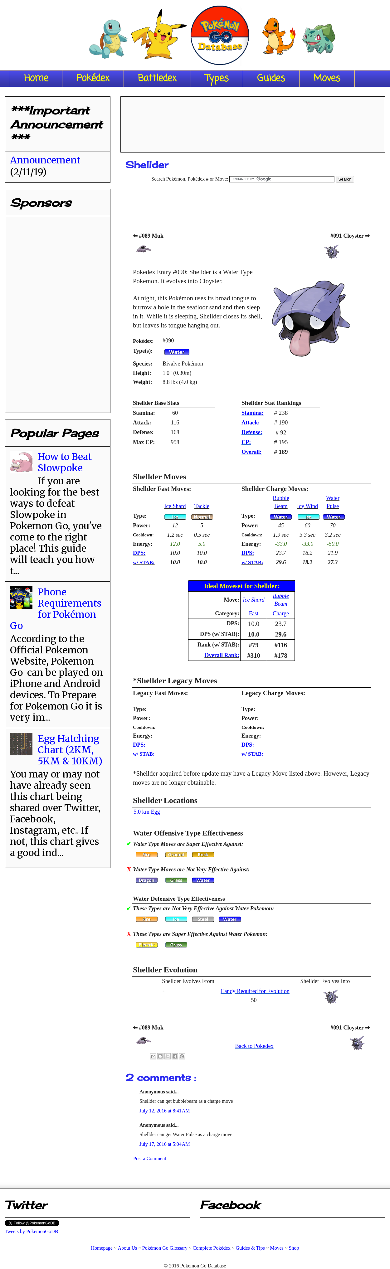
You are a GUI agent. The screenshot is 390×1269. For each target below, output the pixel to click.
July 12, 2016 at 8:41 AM (164, 1110)
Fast (253, 613)
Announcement (45, 160)
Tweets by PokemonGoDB (31, 1231)
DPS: (139, 553)
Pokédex (93, 78)
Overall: (251, 452)
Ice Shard (175, 506)
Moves (327, 78)
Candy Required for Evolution (255, 991)
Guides (271, 78)
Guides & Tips (250, 1248)
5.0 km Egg (147, 812)
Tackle (201, 506)
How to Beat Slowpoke (65, 462)
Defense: (251, 432)
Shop (294, 1248)
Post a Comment (149, 1158)
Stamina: (252, 413)
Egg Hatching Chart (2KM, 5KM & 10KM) (70, 750)
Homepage (101, 1248)
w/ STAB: (144, 562)
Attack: (250, 422)
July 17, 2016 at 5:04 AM (164, 1144)
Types (217, 78)
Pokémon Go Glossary (165, 1248)
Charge (281, 613)
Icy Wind (307, 506)
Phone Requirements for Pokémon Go (56, 609)
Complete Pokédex (211, 1248)
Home (36, 78)
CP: (246, 442)
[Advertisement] (253, 122)
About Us (127, 1248)
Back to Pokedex (254, 1046)
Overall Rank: (221, 655)
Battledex (157, 78)
